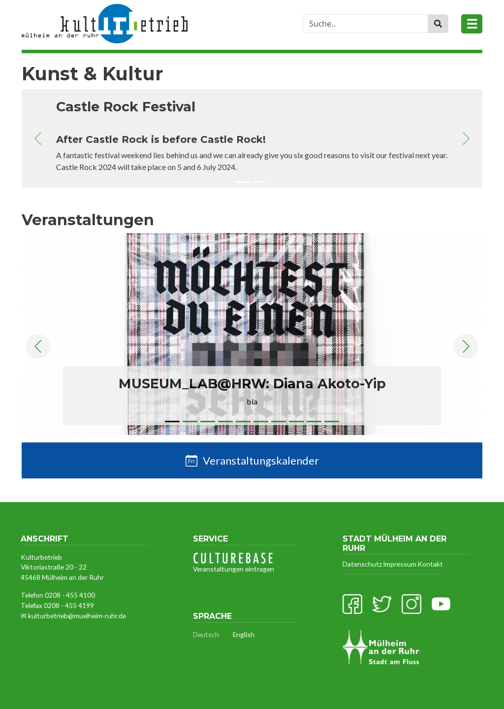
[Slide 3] (207, 423)
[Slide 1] (243, 184)
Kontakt (430, 564)
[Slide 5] (243, 423)
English (243, 634)
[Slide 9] (314, 423)
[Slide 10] (331, 423)
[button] (38, 138)
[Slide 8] (296, 423)
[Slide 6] (260, 423)
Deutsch (206, 634)
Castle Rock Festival (125, 107)
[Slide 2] (260, 184)
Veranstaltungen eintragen (233, 562)
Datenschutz (362, 564)
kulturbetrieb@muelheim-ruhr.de (77, 615)
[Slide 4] (225, 423)
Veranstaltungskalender (261, 460)
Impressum (399, 564)
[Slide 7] (278, 423)
